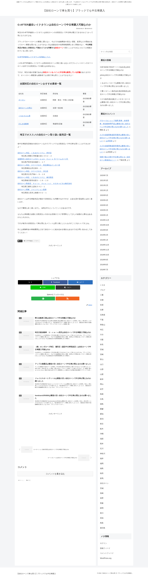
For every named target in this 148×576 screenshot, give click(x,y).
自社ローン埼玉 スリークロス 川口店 (33, 171)
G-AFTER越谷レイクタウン (31, 241)
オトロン (21, 100)
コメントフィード (107, 553)
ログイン (103, 543)
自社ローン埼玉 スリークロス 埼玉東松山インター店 (39, 165)
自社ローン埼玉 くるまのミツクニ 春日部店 (35, 177)
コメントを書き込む (55, 477)
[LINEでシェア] (42, 287)
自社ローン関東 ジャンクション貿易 (32, 190)
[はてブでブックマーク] (80, 282)
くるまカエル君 (24, 116)
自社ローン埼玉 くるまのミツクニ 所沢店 (35, 153)
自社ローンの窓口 (25, 108)
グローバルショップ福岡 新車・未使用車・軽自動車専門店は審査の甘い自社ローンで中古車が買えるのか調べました (115, 124)
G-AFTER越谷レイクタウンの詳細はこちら (34, 57)
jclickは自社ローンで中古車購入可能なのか (115, 76)
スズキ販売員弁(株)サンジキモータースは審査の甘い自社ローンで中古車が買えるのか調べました (115, 102)
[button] (68, 287)
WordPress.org (105, 558)
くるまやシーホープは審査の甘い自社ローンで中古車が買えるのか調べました (115, 84)
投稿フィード (105, 548)
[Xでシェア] (30, 282)
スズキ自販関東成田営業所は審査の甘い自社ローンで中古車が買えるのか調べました (115, 138)
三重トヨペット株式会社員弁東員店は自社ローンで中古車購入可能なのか (115, 92)
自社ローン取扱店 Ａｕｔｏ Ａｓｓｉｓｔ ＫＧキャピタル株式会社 (45, 183)
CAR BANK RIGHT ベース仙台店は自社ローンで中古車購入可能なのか (115, 68)
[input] (115, 52)
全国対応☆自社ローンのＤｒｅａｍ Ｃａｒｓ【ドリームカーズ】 (43, 159)
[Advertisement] (55, 260)
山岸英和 (109, 141)
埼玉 (20, 241)
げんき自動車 (23, 124)
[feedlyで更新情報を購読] (53, 298)
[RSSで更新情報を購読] (57, 298)
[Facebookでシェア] (55, 282)
